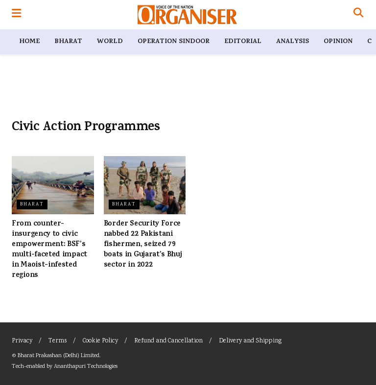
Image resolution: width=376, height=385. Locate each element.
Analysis (292, 41)
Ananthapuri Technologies (86, 366)
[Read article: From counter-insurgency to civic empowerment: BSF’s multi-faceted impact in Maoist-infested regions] (53, 185)
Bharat (68, 41)
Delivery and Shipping (250, 341)
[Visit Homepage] (187, 14)
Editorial (242, 41)
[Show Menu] (16, 14)
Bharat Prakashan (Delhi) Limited (58, 356)
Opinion (338, 41)
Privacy (22, 341)
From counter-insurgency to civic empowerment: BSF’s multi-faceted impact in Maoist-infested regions (49, 250)
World (110, 41)
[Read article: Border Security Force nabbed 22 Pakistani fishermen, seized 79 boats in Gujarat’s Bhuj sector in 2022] (145, 185)
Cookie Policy (100, 341)
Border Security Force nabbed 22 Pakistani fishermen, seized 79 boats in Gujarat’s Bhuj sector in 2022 (143, 245)
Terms (57, 341)
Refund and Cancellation (168, 341)
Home (29, 41)
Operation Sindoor (174, 41)
